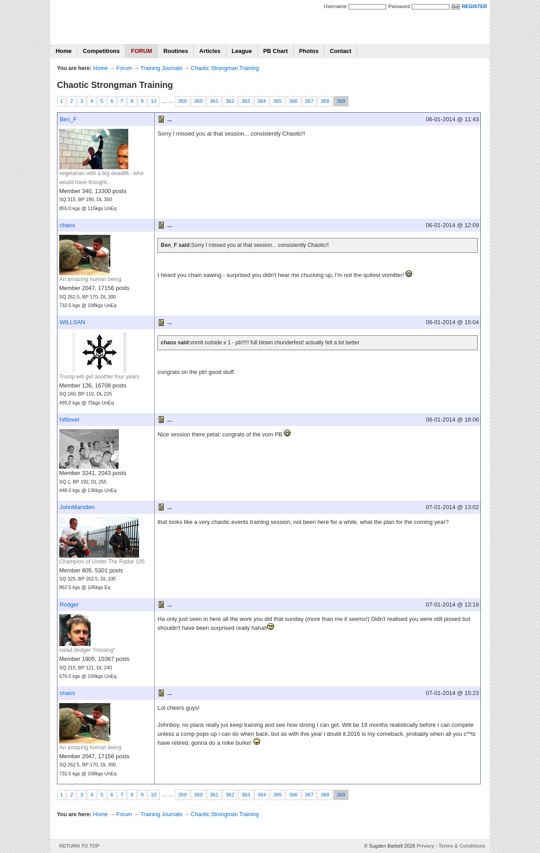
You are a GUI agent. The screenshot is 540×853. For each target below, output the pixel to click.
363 (245, 101)
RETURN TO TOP (79, 846)
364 (261, 101)
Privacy (425, 846)
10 (154, 101)
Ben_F (68, 119)
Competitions (101, 51)
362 (230, 101)
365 (277, 101)
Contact (340, 51)
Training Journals (161, 68)
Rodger (69, 604)
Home (64, 51)
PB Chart (275, 51)
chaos (67, 225)
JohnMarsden (77, 507)
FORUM (141, 51)
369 (340, 101)
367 (309, 101)
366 (293, 101)
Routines (175, 51)
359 (182, 101)
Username (335, 6)
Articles (209, 51)
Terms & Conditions (462, 846)
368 (325, 101)
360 (198, 101)
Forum (124, 68)
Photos (309, 51)
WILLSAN (72, 322)
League (242, 51)
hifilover (69, 419)
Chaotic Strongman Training (225, 68)
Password (399, 6)
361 (214, 101)
